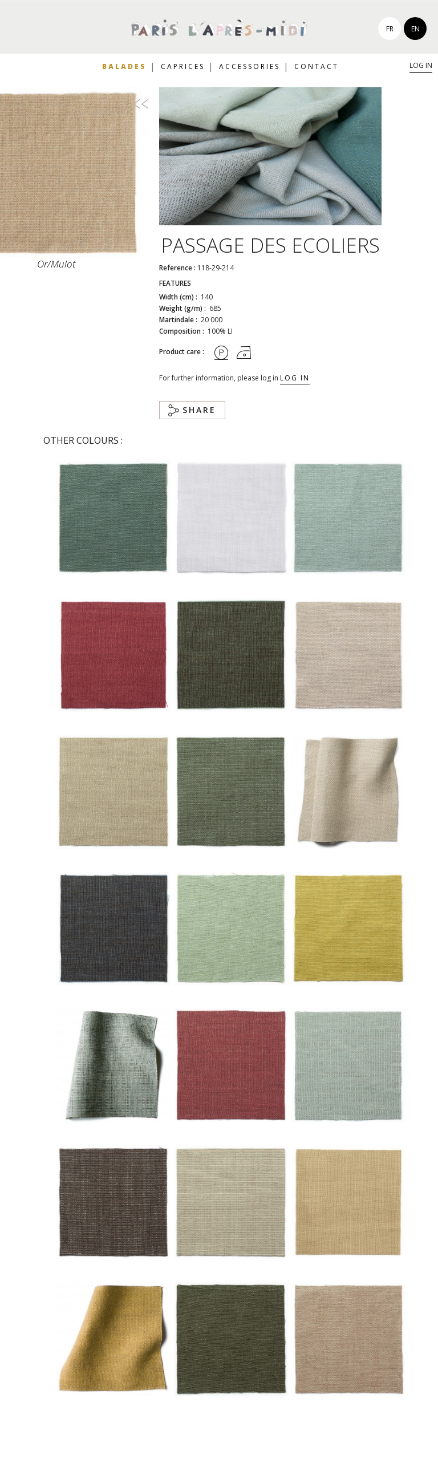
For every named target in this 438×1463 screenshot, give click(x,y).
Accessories (249, 66)
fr (390, 29)
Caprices (183, 66)
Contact (316, 66)
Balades (124, 66)
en (415, 29)
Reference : (177, 268)
